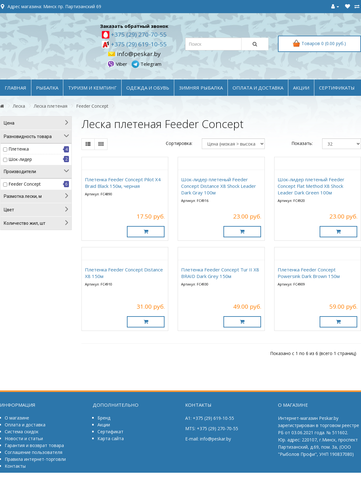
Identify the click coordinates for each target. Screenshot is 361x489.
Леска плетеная (50, 106)
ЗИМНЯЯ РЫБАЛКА (201, 88)
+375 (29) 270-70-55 (138, 34)
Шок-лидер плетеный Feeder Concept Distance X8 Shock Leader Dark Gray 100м (218, 186)
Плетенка (18, 149)
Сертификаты (337, 88)
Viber (117, 64)
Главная (15, 88)
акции (301, 88)
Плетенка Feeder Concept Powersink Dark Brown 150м (309, 272)
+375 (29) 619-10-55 (138, 44)
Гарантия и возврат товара (34, 445)
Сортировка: (179, 143)
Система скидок (22, 432)
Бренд (103, 418)
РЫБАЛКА (47, 88)
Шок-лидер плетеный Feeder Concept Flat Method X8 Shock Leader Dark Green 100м (311, 186)
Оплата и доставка (25, 425)
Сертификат (110, 432)
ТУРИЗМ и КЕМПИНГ (92, 88)
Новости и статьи (24, 438)
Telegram (146, 64)
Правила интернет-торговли (35, 459)
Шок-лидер (20, 159)
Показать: (302, 143)
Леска (19, 106)
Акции (103, 425)
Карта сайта (110, 438)
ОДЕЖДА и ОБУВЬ (147, 88)
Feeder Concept (92, 106)
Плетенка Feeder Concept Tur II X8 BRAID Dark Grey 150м (220, 272)
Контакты (15, 466)
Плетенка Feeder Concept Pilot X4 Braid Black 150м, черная (123, 182)
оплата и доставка (258, 88)
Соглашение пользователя (33, 452)
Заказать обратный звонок (134, 26)
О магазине (17, 418)
